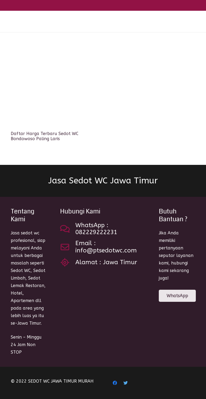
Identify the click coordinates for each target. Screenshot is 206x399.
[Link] (21, 21)
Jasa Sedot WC (103, 181)
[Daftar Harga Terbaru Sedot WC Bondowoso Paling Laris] (54, 86)
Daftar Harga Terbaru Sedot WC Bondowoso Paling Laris (44, 136)
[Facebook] (114, 383)
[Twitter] (125, 383)
